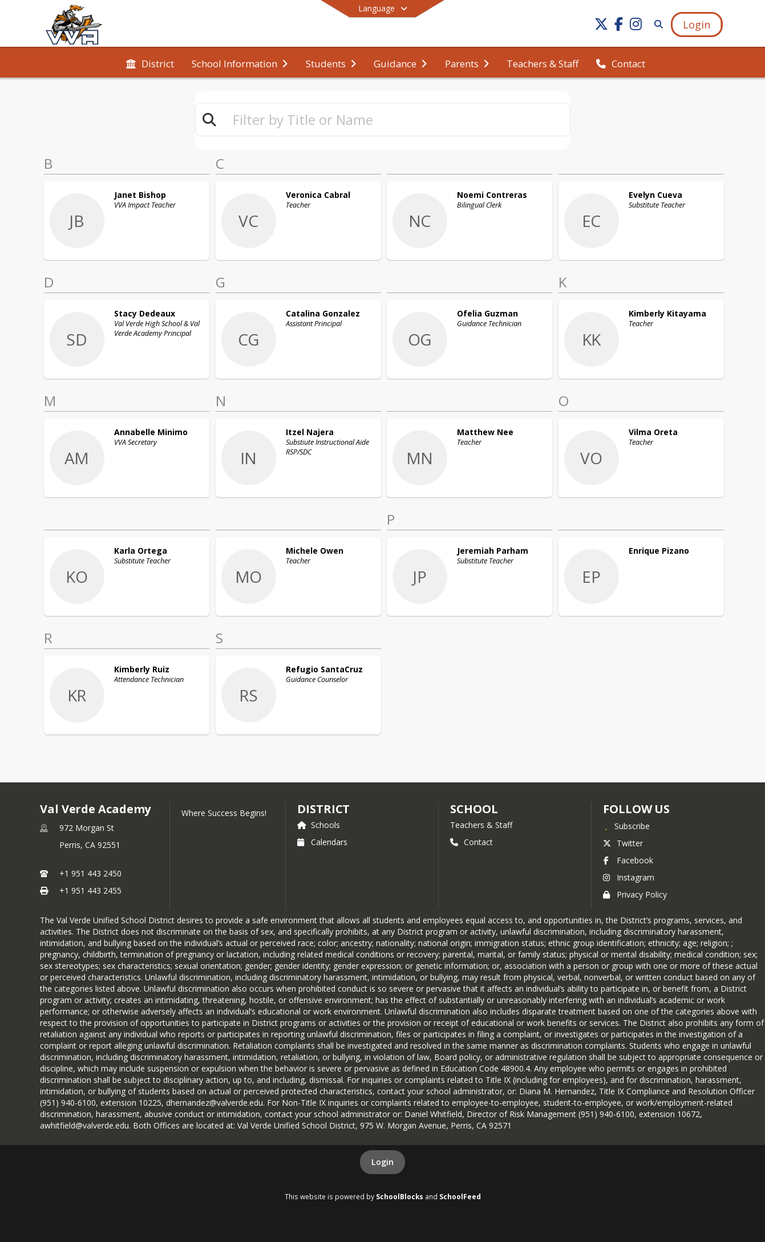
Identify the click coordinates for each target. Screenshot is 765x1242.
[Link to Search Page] (656, 24)
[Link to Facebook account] (618, 26)
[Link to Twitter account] (601, 26)
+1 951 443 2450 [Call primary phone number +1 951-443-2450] (90, 873)
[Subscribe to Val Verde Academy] (626, 825)
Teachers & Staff (481, 824)
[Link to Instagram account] (635, 26)
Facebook (628, 860)
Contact (471, 842)
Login (382, 1161)
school (473, 809)
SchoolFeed (460, 1196)
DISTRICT (323, 809)
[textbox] (396, 119)
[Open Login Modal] (696, 24)
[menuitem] (150, 63)
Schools (318, 824)
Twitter (623, 843)
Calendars (322, 842)
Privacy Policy (635, 894)
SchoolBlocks (399, 1196)
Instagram (628, 877)
